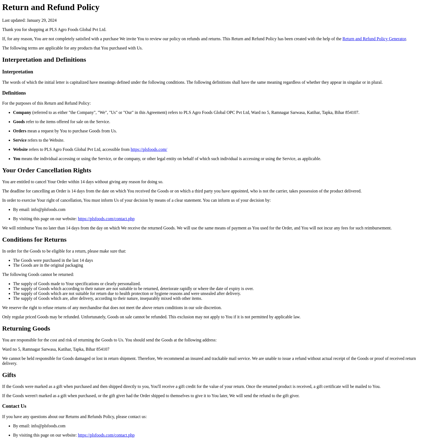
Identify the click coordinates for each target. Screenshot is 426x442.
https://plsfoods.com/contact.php (106, 218)
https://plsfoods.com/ (149, 149)
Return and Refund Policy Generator (374, 38)
